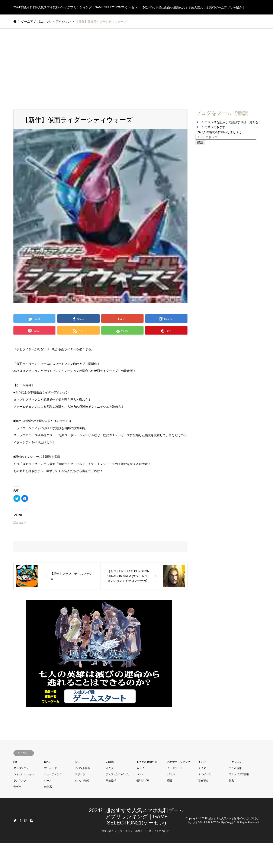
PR (15, 762)
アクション (235, 762)
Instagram (25, 820)
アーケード (50, 768)
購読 (200, 142)
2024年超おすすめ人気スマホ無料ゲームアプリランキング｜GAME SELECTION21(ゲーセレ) (136, 816)
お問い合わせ (109, 831)
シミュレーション (23, 774)
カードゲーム (175, 768)
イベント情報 (82, 768)
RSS (31, 820)
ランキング (19, 780)
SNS (77, 762)
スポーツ (80, 774)
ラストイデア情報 (239, 774)
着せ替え (203, 780)
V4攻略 (110, 762)
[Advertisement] (136, 69)
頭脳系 (48, 786)
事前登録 (111, 780)
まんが (202, 762)
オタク (109, 768)
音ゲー (17, 786)
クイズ (202, 768)
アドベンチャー (22, 768)
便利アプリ (142, 780)
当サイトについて (159, 831)
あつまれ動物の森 (146, 762)
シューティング (53, 774)
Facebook (20, 820)
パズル (171, 774)
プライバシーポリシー (132, 831)
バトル (140, 774)
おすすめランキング (178, 762)
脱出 (231, 780)
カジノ (140, 768)
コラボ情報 (235, 768)
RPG (47, 762)
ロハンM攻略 (82, 780)
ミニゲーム (204, 774)
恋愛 (169, 780)
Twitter (14, 820)
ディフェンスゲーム (117, 774)
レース (48, 780)
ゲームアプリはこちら (36, 21)
